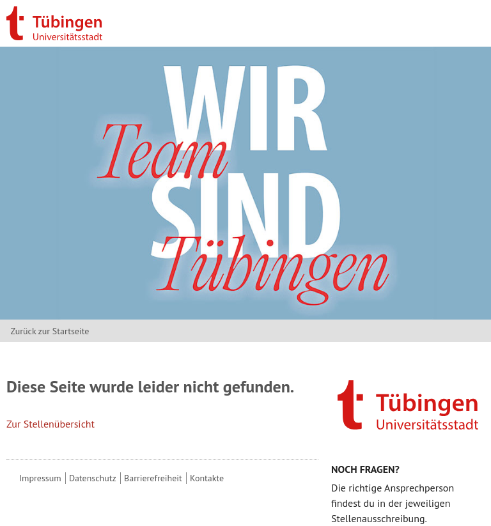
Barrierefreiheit (153, 478)
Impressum (40, 478)
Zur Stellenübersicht (50, 423)
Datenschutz (92, 478)
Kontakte (207, 478)
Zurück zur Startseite (49, 331)
